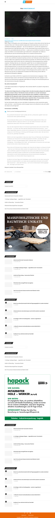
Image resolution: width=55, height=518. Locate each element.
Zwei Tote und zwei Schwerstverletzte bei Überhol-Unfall (16, 369)
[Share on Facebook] (45, 171)
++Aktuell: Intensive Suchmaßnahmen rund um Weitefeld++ (27, 494)
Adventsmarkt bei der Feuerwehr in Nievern (14, 357)
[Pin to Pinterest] (48, 171)
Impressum (23, 515)
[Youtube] (30, 513)
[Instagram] (27, 513)
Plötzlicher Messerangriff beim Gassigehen (14, 366)
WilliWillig (11, 42)
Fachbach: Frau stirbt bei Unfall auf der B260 (23, 502)
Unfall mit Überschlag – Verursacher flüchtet (14, 363)
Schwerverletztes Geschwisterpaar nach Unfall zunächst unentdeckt (29, 479)
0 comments (18, 171)
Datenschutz (31, 515)
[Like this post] (44, 171)
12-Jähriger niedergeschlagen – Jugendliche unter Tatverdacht (18, 360)
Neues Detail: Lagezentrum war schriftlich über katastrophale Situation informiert (23, 40)
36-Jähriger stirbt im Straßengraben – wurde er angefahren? (27, 487)
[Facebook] (24, 513)
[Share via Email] (49, 171)
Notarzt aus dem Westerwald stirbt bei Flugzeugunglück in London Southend (31, 472)
